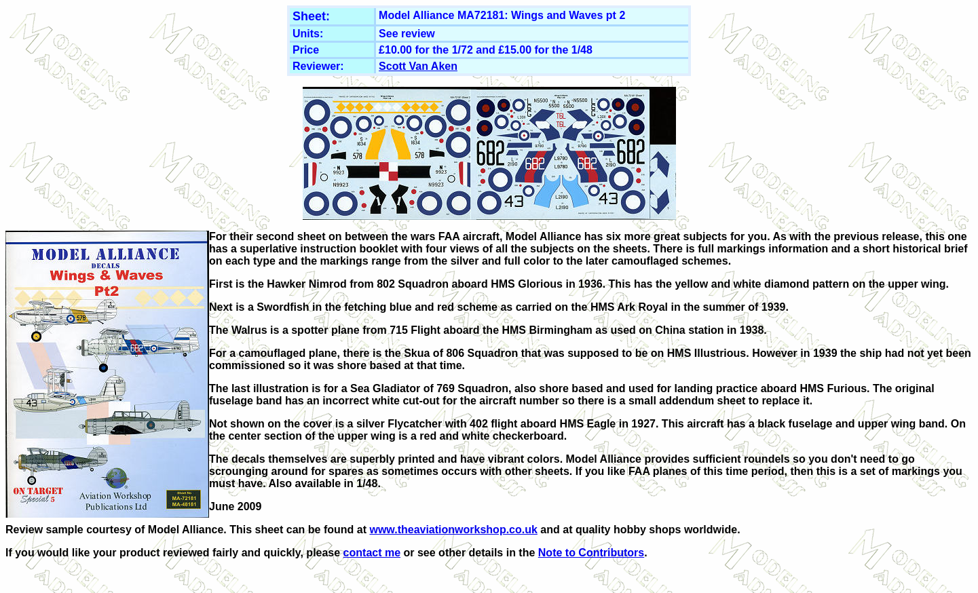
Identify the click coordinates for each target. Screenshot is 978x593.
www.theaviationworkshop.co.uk (453, 529)
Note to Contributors (591, 552)
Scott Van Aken (418, 66)
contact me (371, 552)
